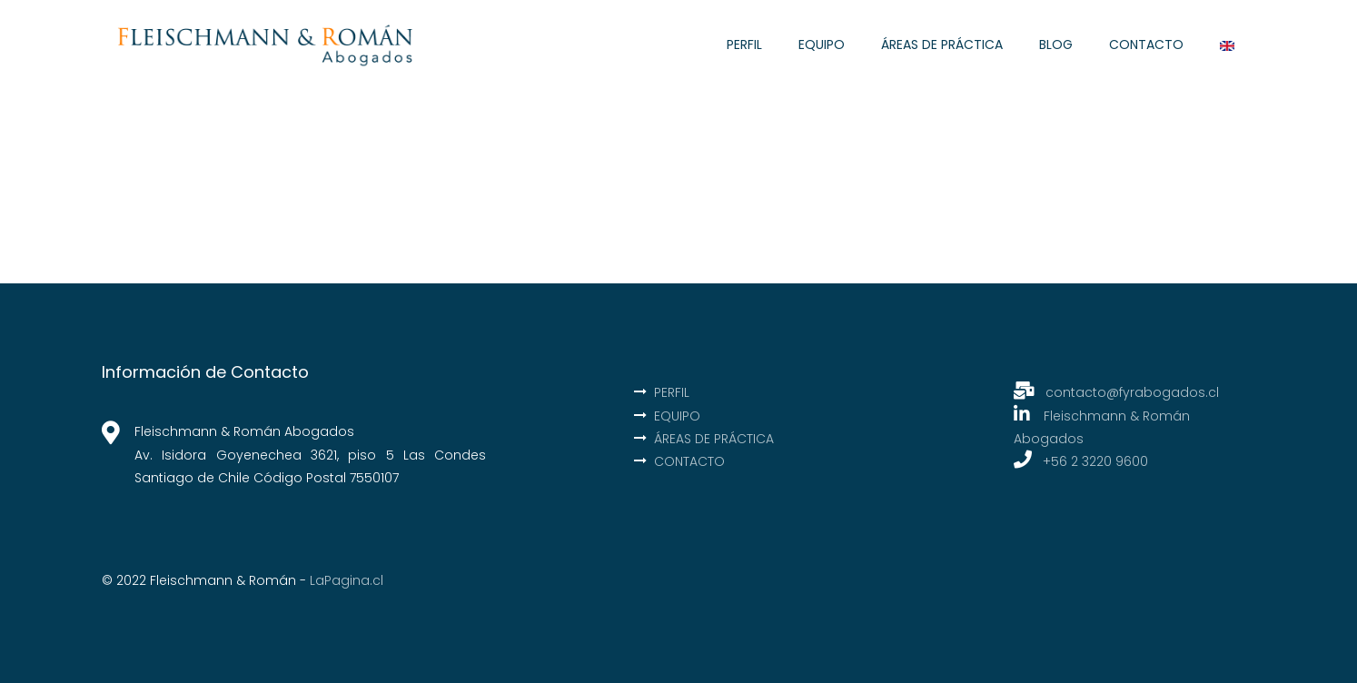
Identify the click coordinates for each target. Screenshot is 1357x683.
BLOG (1056, 44)
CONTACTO (1146, 44)
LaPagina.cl (346, 580)
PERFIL (744, 44)
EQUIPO (821, 44)
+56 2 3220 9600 (1095, 461)
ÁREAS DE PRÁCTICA (942, 44)
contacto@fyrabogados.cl (1116, 392)
